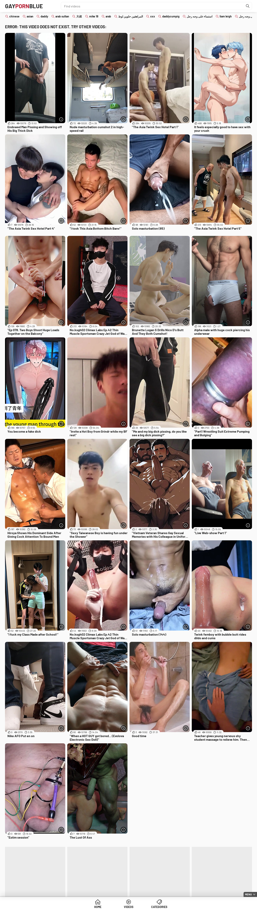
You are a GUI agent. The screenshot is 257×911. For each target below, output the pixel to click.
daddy (44, 16)
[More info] (61, 119)
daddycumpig (170, 16)
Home (97, 907)
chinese (14, 16)
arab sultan (62, 16)
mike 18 (93, 16)
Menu (248, 894)
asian (30, 16)
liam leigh (226, 16)
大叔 (79, 16)
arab (108, 16)
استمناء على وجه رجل (199, 16)
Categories (159, 907)
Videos (128, 907)
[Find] (248, 6)
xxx (152, 16)
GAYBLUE (24, 6)
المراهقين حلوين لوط (130, 16)
